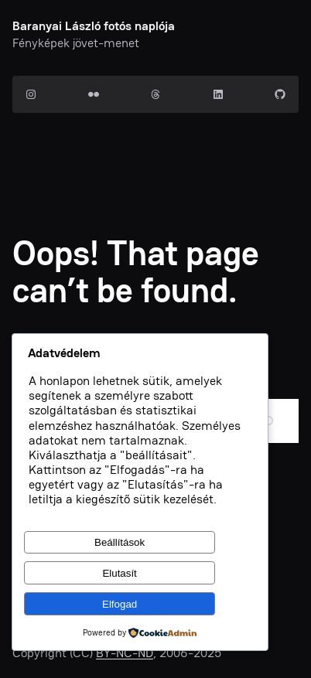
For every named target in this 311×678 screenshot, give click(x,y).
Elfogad (119, 604)
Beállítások (119, 542)
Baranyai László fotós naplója (93, 26)
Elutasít (119, 573)
